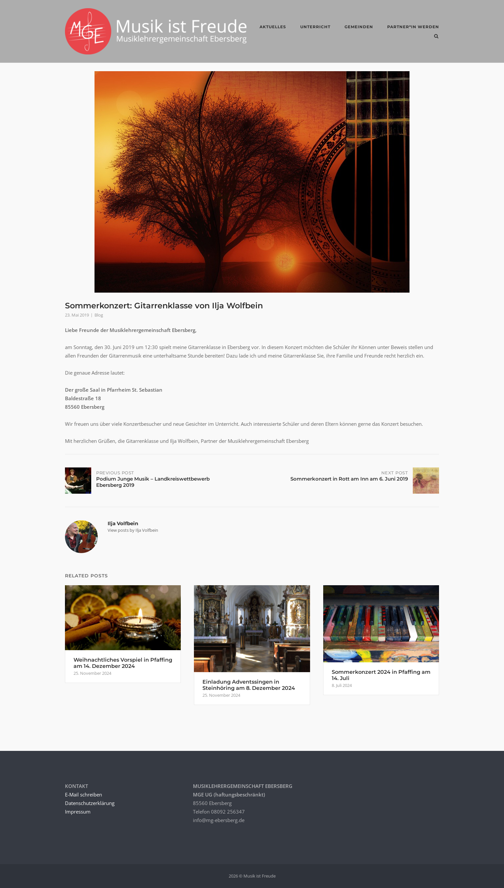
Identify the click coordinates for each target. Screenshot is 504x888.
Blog (98, 315)
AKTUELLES (273, 26)
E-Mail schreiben (83, 794)
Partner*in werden (413, 26)
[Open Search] (436, 37)
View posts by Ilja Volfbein (133, 530)
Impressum (78, 811)
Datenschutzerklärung (90, 803)
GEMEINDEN (359, 26)
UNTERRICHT (315, 26)
